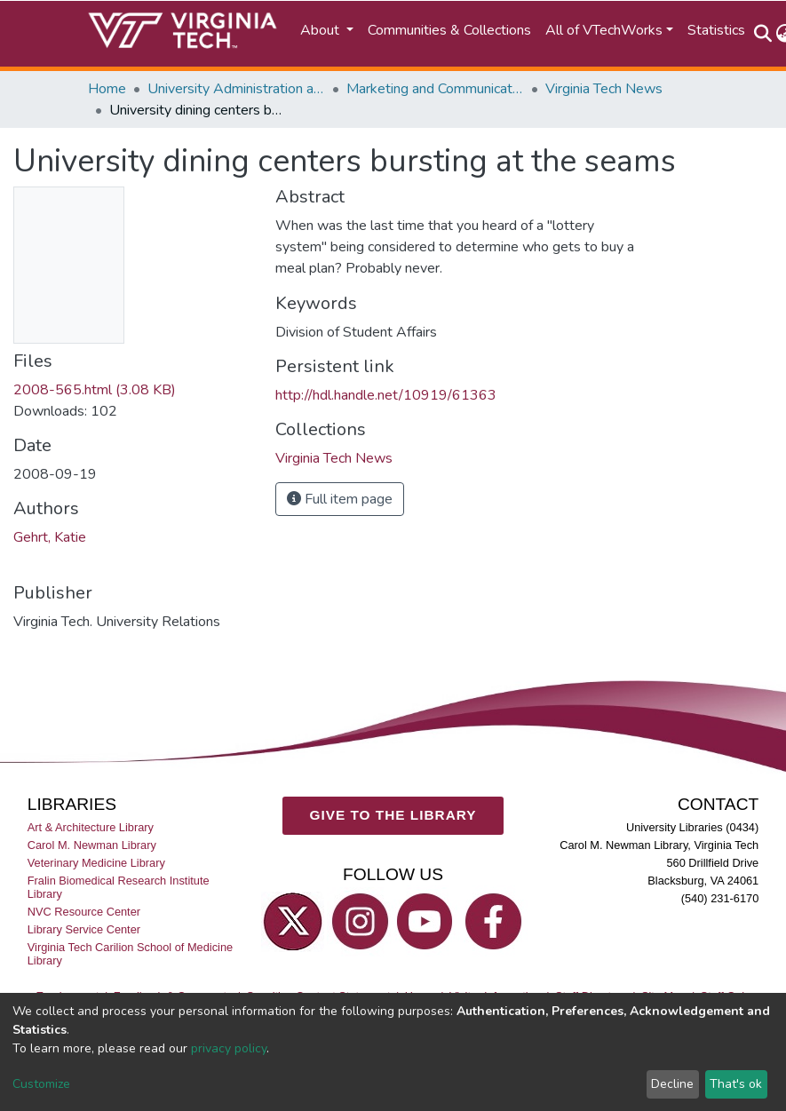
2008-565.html (94, 390)
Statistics (716, 30)
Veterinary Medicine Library (96, 862)
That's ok (736, 1083)
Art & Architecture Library (91, 827)
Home (107, 89)
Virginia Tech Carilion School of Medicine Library (130, 953)
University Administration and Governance (236, 89)
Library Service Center (84, 929)
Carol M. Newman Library (92, 845)
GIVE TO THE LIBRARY (393, 814)
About (321, 30)
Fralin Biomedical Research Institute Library (119, 887)
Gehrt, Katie (49, 537)
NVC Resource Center (84, 911)
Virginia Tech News (604, 89)
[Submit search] (763, 33)
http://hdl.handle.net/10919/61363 (385, 395)
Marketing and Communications (435, 89)
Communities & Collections (449, 30)
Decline (672, 1083)
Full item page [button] (340, 499)
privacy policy (228, 1048)
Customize (41, 1083)
